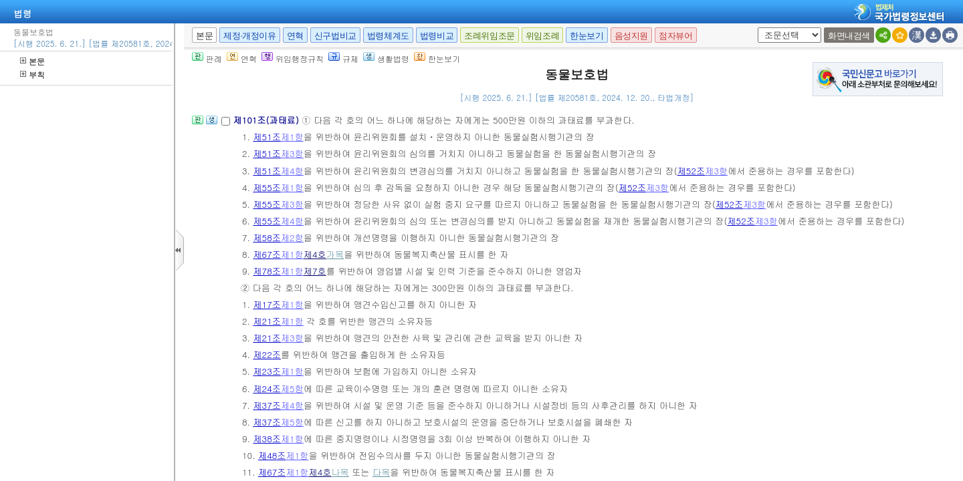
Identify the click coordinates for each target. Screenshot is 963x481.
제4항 (292, 170)
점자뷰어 (675, 36)
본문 (32, 61)
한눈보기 (586, 36)
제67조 (267, 254)
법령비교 (436, 36)
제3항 (292, 153)
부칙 (32, 74)
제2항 (292, 237)
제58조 (267, 237)
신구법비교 (335, 36)
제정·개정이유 (249, 36)
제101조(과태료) (267, 120)
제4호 (315, 254)
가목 (335, 254)
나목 (339, 472)
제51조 (267, 136)
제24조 (267, 388)
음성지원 (631, 36)
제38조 (267, 438)
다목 (381, 472)
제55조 (267, 187)
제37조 (267, 405)
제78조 (267, 271)
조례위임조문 (489, 36)
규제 (343, 58)
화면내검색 (849, 36)
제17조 (267, 304)
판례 (207, 58)
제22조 (267, 354)
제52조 (691, 170)
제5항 (292, 388)
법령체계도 (388, 36)
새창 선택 (755, 27)
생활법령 (386, 58)
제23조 (267, 371)
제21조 (267, 321)
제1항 (292, 136)
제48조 (272, 455)
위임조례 (542, 36)
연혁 (295, 36)
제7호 (315, 271)
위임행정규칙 (292, 58)
